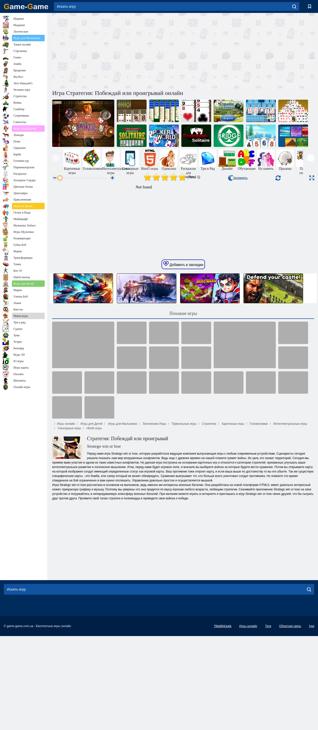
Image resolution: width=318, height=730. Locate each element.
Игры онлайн (66, 517)
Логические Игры (154, 517)
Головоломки (258, 517)
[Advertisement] (117, 50)
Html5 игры (94, 522)
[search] (294, 6)
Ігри (311, 720)
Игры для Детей (91, 517)
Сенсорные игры (69, 522)
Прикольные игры (183, 517)
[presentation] (55, 158)
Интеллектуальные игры (290, 517)
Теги (268, 720)
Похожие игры (183, 407)
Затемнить (238, 178)
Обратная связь (290, 720)
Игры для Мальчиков (122, 517)
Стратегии (208, 517)
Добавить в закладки (183, 358)
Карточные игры (232, 517)
